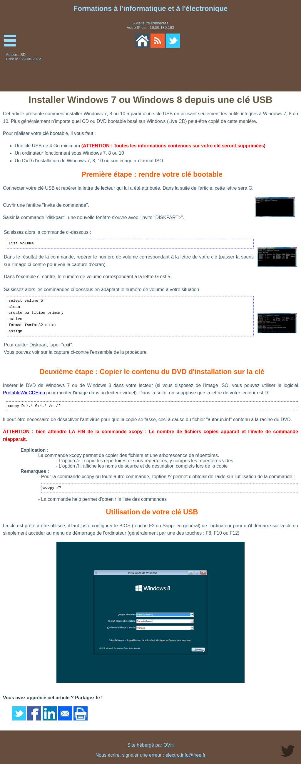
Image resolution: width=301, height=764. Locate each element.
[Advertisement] (254, 72)
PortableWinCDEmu (24, 392)
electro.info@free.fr (185, 755)
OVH (168, 745)
